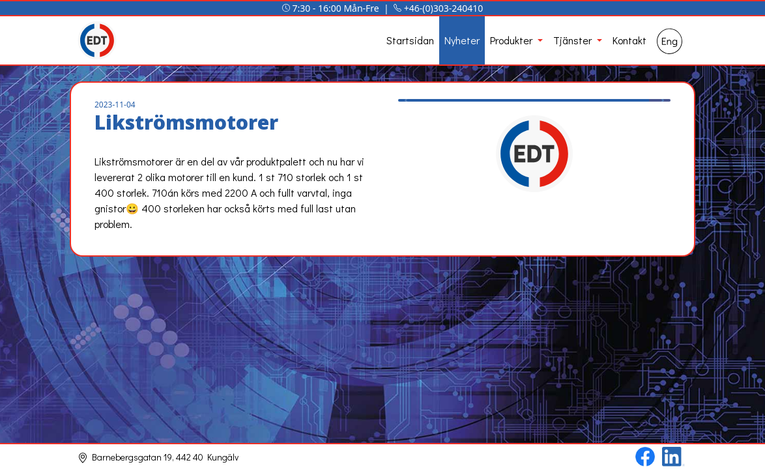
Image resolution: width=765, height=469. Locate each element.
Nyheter (462, 40)
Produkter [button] (512, 40)
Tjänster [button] (573, 40)
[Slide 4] (558, 83)
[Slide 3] (534, 83)
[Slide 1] (487, 83)
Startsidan (410, 40)
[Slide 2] (511, 83)
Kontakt (629, 40)
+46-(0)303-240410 (444, 8)
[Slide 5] (581, 83)
